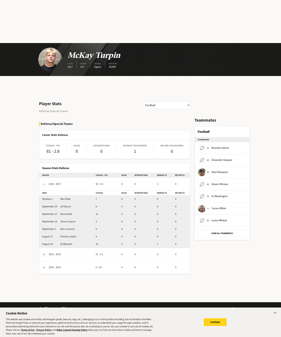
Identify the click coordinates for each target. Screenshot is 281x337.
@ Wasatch (57, 244)
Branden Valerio (213, 148)
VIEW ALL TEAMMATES (222, 233)
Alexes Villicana (213, 184)
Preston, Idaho (59, 236)
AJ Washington (213, 196)
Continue (215, 324)
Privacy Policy (43, 332)
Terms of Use (28, 332)
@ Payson (56, 206)
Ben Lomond (58, 229)
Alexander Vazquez (215, 160)
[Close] (275, 316)
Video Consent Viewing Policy (72, 332)
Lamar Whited (212, 220)
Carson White (212, 208)
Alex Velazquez (213, 172)
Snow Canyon (58, 221)
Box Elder (56, 199)
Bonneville (57, 214)
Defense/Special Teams (53, 111)
